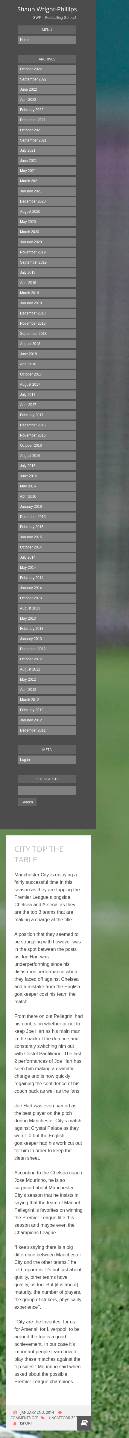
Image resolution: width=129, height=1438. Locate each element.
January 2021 (31, 191)
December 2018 (32, 313)
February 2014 (31, 578)
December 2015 (32, 517)
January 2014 (31, 588)
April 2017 (28, 405)
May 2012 (28, 679)
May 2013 (28, 618)
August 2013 (30, 608)
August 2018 (30, 344)
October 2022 (31, 69)
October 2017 (31, 374)
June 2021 (28, 161)
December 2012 (32, 649)
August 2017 (30, 384)
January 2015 (31, 537)
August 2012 (30, 669)
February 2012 (31, 710)
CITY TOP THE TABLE (38, 854)
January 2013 (31, 639)
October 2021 (31, 130)
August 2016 (30, 456)
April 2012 (28, 690)
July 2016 (27, 466)
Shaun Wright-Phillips (47, 9)
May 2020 (28, 222)
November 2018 (32, 323)
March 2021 (29, 181)
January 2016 (31, 506)
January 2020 (31, 242)
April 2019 (28, 283)
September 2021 (33, 140)
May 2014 (28, 568)
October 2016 (31, 445)
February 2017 (31, 415)
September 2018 (33, 334)
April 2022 (28, 100)
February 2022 (31, 110)
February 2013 (31, 629)
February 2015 (31, 527)
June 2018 (28, 354)
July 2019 (27, 272)
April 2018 (28, 364)
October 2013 (31, 598)
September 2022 (33, 79)
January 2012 (31, 720)
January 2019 (31, 303)
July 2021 (27, 150)
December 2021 (32, 120)
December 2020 (32, 201)
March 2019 (29, 293)
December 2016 (32, 425)
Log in (25, 760)
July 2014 (27, 557)
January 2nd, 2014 (37, 1412)
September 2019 (33, 262)
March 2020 (29, 232)
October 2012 (31, 659)
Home (25, 40)
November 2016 (32, 435)
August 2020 (30, 211)
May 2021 (28, 171)
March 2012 (29, 700)
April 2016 (28, 496)
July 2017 (27, 395)
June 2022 (28, 89)
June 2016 (28, 476)
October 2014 (31, 547)
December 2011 (32, 730)
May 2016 (28, 486)
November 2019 (32, 252)
